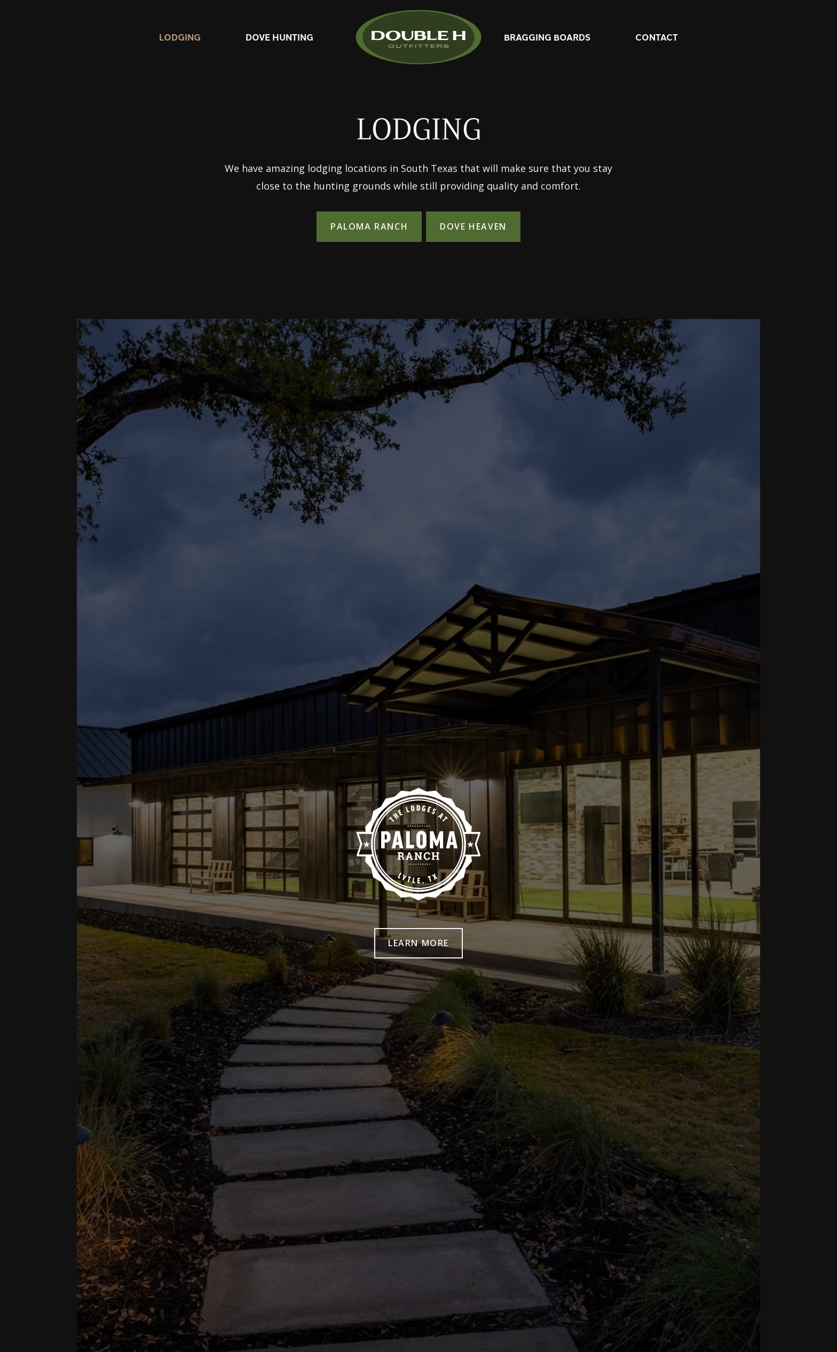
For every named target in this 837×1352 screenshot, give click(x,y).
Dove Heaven (473, 226)
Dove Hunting (279, 37)
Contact (656, 37)
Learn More (418, 943)
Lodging (180, 37)
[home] (418, 37)
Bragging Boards (547, 37)
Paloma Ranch (369, 226)
